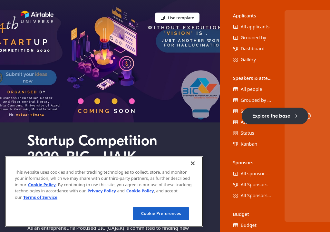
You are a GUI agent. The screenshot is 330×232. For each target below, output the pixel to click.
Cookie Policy (42, 185)
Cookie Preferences (161, 213)
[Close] (193, 163)
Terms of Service (40, 197)
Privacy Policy (101, 191)
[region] (104, 191)
